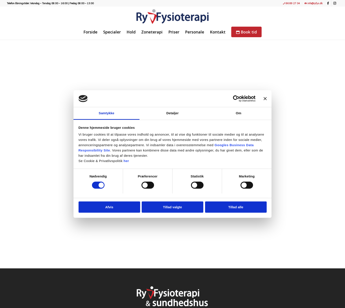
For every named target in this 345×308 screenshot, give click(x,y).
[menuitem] (291, 3)
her (126, 161)
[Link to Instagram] (335, 3)
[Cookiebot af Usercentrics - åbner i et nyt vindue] (236, 98)
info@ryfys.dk (314, 3)
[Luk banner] (265, 98)
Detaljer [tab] (172, 113)
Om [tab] (238, 113)
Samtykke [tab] (106, 113)
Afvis (109, 207)
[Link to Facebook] (328, 3)
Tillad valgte (172, 207)
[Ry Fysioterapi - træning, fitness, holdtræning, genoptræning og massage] (172, 16)
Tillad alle (235, 207)
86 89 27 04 (291, 3)
